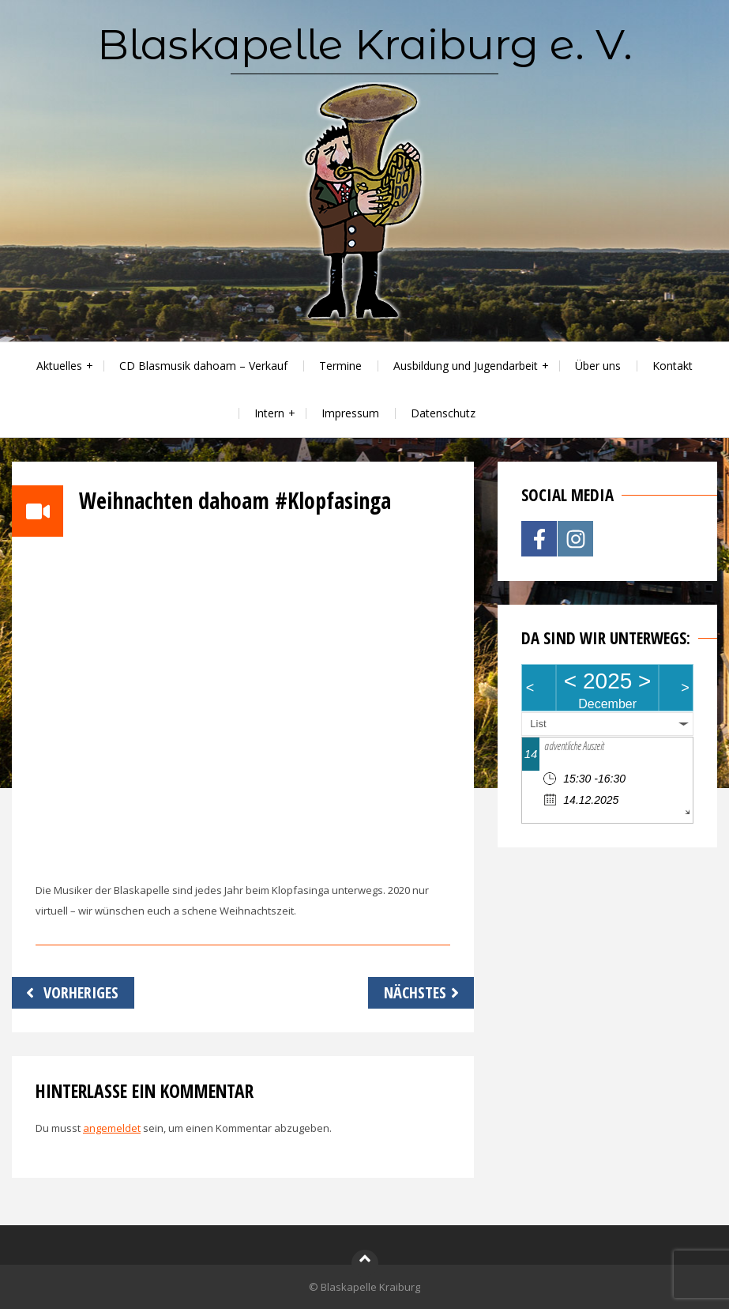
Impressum (350, 413)
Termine (340, 365)
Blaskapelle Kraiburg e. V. (365, 44)
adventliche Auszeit (574, 745)
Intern (269, 413)
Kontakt (672, 365)
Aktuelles (59, 365)
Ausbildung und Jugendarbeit (465, 365)
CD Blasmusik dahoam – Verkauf (203, 365)
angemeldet (112, 1128)
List (538, 724)
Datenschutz (443, 413)
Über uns (598, 365)
